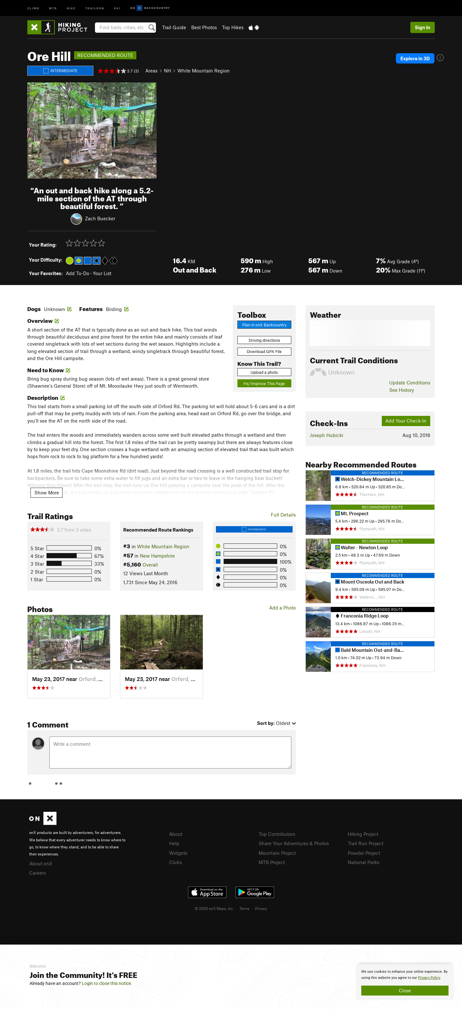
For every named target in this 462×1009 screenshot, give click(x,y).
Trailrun (94, 8)
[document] (405, 982)
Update (409, 382)
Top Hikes (233, 27)
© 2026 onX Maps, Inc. (214, 908)
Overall (150, 565)
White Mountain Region (203, 70)
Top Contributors (277, 834)
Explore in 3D (415, 58)
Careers (37, 873)
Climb (33, 8)
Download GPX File (264, 351)
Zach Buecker (100, 218)
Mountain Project (277, 853)
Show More (46, 492)
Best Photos (204, 27)
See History (401, 390)
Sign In (422, 27)
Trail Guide (174, 27)
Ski (117, 8)
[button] (33, 130)
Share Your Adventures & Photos (294, 843)
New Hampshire (157, 556)
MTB (53, 8)
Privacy (261, 908)
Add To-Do (77, 273)
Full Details (283, 514)
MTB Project (272, 862)
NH (167, 70)
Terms (244, 908)
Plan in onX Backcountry (264, 324)
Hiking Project (363, 834)
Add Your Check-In (405, 421)
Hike (71, 8)
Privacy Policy (429, 978)
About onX (40, 863)
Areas (151, 70)
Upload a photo (264, 372)
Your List (102, 273)
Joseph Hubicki (326, 435)
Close (405, 990)
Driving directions (264, 340)
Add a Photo (282, 607)
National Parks (363, 862)
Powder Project (364, 853)
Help (174, 843)
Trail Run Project (365, 843)
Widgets (178, 853)
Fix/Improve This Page (264, 383)
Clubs (175, 862)
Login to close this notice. (107, 983)
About (175, 834)
